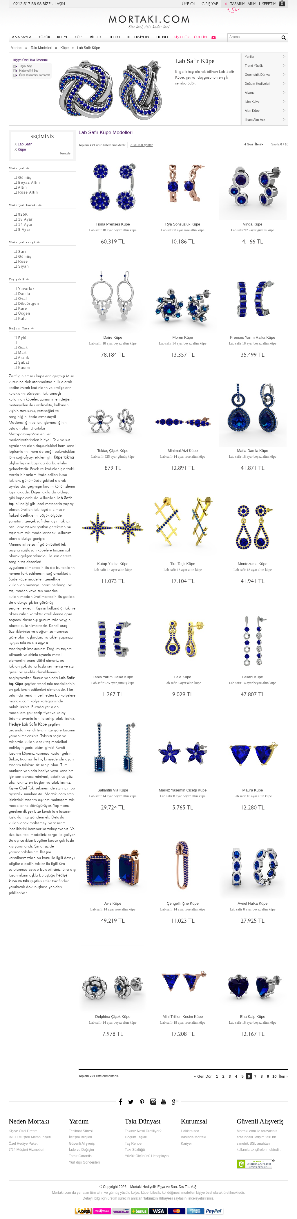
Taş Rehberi (134, 1144)
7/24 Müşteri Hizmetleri (26, 1150)
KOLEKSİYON (138, 37)
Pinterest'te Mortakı (141, 1101)
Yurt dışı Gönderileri (84, 1162)
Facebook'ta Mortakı (121, 1101)
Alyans (249, 92)
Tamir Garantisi (81, 1156)
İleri (259, 143)
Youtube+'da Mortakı (163, 1101)
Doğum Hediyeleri (257, 83)
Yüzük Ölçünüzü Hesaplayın (147, 1156)
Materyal (19, 168)
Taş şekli (19, 279)
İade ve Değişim (81, 1150)
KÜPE (79, 37)
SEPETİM (269, 4)
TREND (162, 37)
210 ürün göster (141, 145)
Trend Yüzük (254, 65)
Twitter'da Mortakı (131, 1101)
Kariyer (186, 1144)
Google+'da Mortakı (176, 1101)
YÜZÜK (44, 37)
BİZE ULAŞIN (54, 4)
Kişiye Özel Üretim (23, 1131)
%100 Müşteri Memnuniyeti (30, 1137)
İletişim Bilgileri (80, 1137)
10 (274, 1076)
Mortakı (16, 48)
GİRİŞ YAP (210, 4)
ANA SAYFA (22, 37)
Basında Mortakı (193, 1137)
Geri (248, 143)
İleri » (283, 1076)
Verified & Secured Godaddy (256, 1164)
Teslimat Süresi (81, 1131)
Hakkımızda (190, 1131)
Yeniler (249, 56)
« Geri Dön (203, 1076)
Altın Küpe (252, 110)
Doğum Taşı (21, 328)
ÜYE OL (189, 4)
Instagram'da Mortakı (153, 1101)
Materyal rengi (24, 242)
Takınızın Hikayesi (158, 1198)
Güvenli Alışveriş (82, 1144)
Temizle (65, 153)
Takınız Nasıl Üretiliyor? (143, 1131)
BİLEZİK (96, 37)
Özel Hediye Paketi (23, 1144)
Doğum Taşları (136, 1137)
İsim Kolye (252, 101)
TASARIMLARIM (239, 4)
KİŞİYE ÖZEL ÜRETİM (190, 37)
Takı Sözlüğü (135, 1150)
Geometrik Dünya (257, 74)
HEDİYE (114, 37)
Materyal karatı (25, 205)
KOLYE (62, 37)
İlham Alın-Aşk (255, 119)
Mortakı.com (148, 20)
